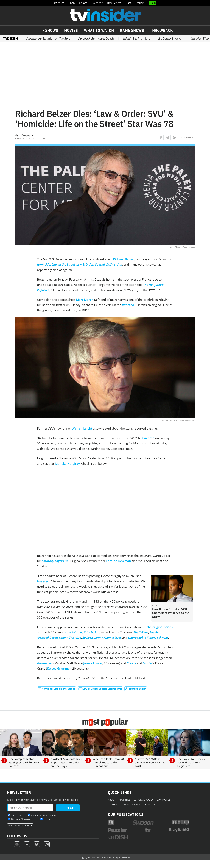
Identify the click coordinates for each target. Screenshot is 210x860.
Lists (128, 3)
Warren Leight (82, 428)
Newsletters (114, 3)
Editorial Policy (143, 799)
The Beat (155, 632)
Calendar (97, 3)
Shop (72, 3)
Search (60, 3)
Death (96, 38)
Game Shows (132, 30)
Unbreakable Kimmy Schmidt (148, 638)
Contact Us (163, 799)
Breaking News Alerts (22, 819)
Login (152, 2)
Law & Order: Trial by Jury (82, 632)
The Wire (75, 638)
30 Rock (87, 638)
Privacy (112, 804)
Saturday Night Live (55, 561)
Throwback (161, 30)
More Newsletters (19, 826)
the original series (160, 627)
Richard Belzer (123, 259)
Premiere (136, 38)
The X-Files (140, 632)
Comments (187, 137)
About (111, 799)
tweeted (128, 305)
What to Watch (99, 30)
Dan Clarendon (24, 135)
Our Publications (126, 814)
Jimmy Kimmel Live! (107, 638)
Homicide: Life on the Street (56, 264)
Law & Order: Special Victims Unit (99, 264)
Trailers (139, 3)
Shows (51, 30)
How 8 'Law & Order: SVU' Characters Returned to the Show (170, 613)
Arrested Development (52, 638)
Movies (71, 30)
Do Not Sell (151, 804)
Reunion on (48, 38)
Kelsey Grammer (59, 668)
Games (83, 3)
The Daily (16, 815)
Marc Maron (85, 300)
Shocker (170, 38)
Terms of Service (130, 804)
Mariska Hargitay (67, 463)
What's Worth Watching (43, 815)
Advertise (124, 799)
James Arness (92, 663)
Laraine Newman (118, 561)
